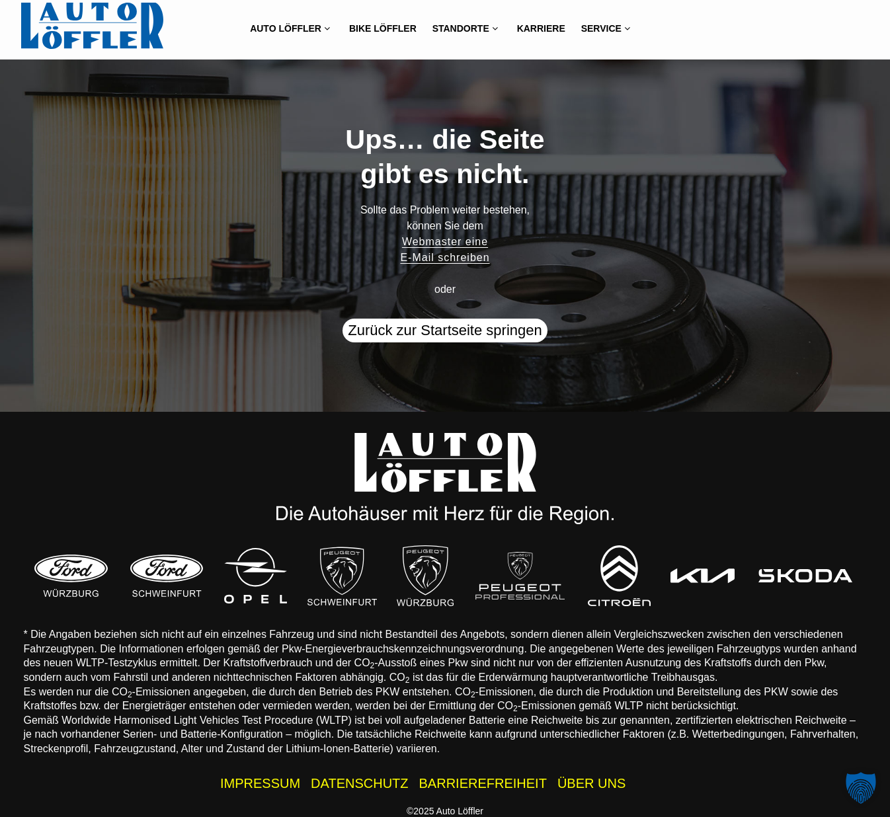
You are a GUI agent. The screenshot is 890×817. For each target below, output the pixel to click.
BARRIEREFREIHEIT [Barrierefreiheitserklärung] (483, 783)
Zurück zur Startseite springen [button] (445, 330)
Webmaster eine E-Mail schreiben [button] (444, 249)
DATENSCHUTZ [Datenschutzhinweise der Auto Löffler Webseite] (359, 783)
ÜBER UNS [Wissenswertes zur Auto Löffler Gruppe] (591, 783)
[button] (861, 788)
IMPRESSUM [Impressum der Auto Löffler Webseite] (260, 783)
